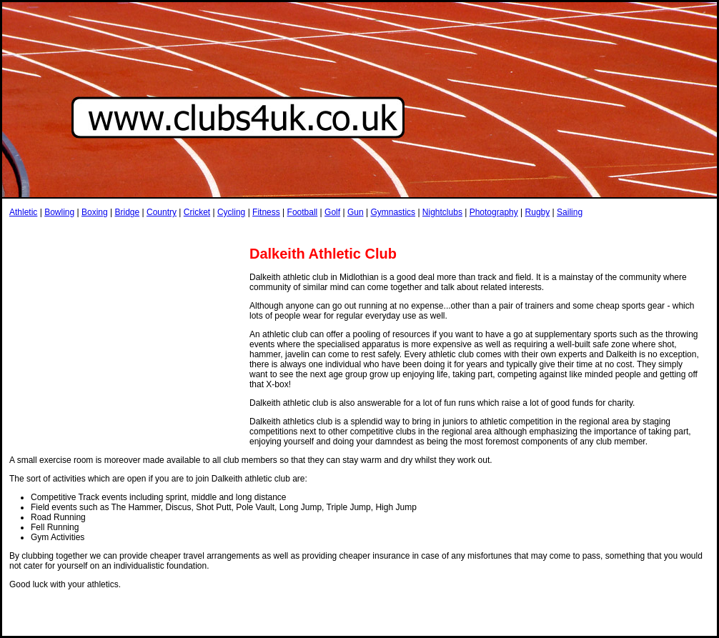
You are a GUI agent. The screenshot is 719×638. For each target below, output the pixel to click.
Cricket (197, 212)
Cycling (231, 212)
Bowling (59, 212)
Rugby (537, 212)
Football (302, 212)
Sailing (569, 212)
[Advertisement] (126, 349)
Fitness (266, 212)
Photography (494, 212)
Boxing (94, 212)
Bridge (126, 212)
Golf (332, 212)
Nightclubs (442, 212)
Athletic (23, 212)
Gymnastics (392, 212)
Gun (355, 212)
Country (162, 212)
